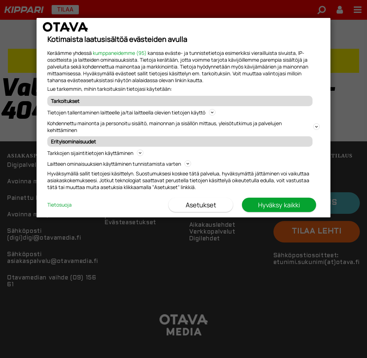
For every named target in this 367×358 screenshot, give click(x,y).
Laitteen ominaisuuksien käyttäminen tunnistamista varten (119, 163)
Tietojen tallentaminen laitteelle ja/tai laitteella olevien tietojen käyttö (131, 112)
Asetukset (201, 205)
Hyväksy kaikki (279, 205)
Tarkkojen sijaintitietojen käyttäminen (95, 153)
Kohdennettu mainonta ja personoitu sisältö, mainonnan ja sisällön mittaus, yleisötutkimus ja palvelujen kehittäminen (183, 126)
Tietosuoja (59, 204)
